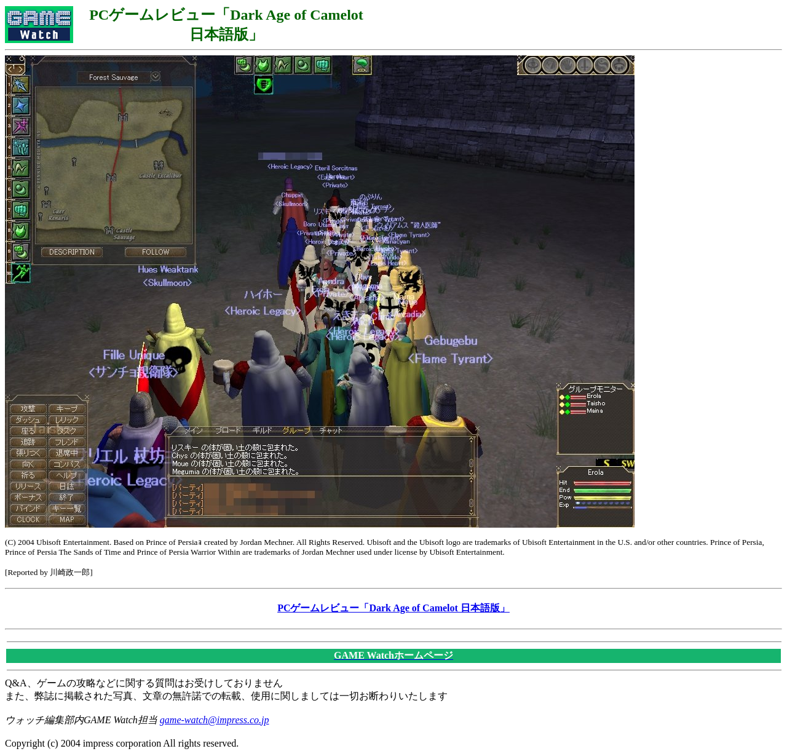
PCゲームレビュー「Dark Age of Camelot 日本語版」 (393, 608)
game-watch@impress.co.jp (214, 720)
